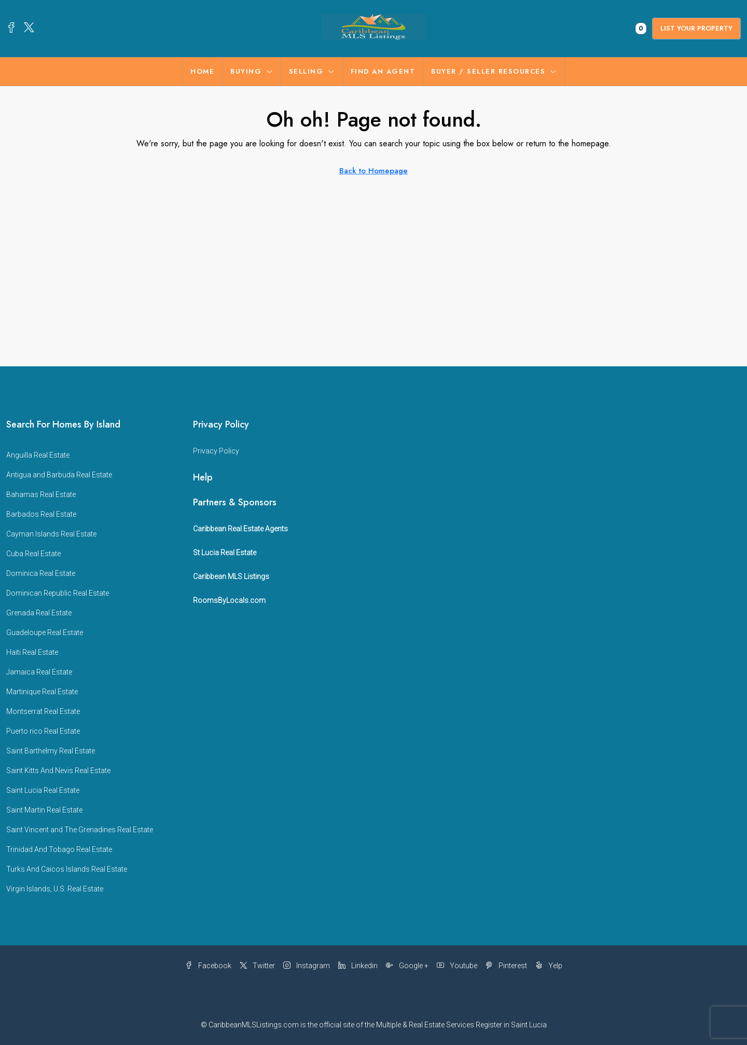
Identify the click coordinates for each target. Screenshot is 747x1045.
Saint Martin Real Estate (44, 810)
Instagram (306, 965)
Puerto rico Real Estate (43, 731)
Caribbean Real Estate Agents (240, 529)
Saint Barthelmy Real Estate (50, 751)
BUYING (245, 71)
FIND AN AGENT (383, 71)
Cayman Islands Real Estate (51, 534)
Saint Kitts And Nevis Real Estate (58, 770)
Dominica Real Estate (40, 573)
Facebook (208, 965)
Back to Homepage (373, 170)
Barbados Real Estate (41, 514)
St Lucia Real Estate (224, 552)
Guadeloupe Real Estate (44, 632)
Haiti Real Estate (32, 652)
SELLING (306, 71)
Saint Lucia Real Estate (42, 790)
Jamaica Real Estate (39, 672)
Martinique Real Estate (42, 692)
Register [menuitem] (565, 28)
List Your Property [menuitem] (696, 28)
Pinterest (506, 965)
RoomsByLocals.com (229, 600)
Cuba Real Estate (33, 553)
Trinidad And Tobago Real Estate (59, 849)
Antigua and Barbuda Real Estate (59, 475)
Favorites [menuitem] (619, 28)
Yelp (548, 965)
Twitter (257, 965)
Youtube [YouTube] (457, 965)
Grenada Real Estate (39, 613)
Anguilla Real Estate (38, 455)
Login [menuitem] (526, 28)
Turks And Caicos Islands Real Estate (66, 869)
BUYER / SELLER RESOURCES (488, 71)
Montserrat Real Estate (43, 711)
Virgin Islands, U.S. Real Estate (54, 889)
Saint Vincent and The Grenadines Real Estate (79, 830)
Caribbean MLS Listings (231, 576)
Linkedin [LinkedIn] (358, 965)
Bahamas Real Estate (41, 494)
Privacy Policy (216, 451)
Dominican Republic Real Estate (57, 593)
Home (202, 71)
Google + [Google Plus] (407, 965)
